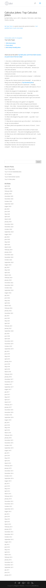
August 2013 (8, 511)
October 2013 (8, 506)
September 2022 (9, 290)
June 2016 (7, 425)
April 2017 (7, 399)
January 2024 (8, 252)
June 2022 (7, 298)
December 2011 (9, 562)
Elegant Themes (19, 586)
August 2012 (8, 542)
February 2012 (8, 557)
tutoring (11, 20)
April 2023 (7, 272)
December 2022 (9, 282)
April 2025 (7, 216)
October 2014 (8, 476)
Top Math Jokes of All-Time (25, 55)
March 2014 (8, 493)
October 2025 (8, 201)
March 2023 (8, 275)
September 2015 (9, 448)
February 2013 (8, 526)
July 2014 (7, 483)
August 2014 (8, 481)
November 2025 (9, 199)
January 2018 (8, 377)
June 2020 (7, 336)
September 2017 (9, 387)
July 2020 (7, 333)
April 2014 (7, 491)
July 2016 (7, 422)
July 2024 (7, 237)
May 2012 (7, 549)
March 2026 (8, 188)
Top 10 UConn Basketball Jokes (13, 172)
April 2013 (7, 521)
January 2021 (8, 328)
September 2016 (9, 417)
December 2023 (9, 254)
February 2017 (8, 404)
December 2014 (9, 471)
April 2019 (7, 359)
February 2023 (8, 277)
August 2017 (8, 389)
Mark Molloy (9, 18)
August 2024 (8, 234)
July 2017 (7, 392)
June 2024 (7, 239)
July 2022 (7, 295)
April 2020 (7, 338)
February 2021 (8, 326)
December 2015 (9, 440)
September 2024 (9, 232)
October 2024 (8, 229)
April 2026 (7, 186)
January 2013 (8, 529)
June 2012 (7, 547)
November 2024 (9, 226)
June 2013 (7, 516)
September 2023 (9, 262)
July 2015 (7, 453)
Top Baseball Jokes (27, 82)
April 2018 (7, 369)
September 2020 (9, 331)
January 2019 (8, 361)
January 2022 (8, 310)
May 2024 (7, 242)
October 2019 (8, 346)
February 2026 (8, 191)
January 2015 (8, 468)
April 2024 (7, 244)
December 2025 (9, 196)
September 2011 (9, 567)
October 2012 (8, 537)
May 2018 (7, 366)
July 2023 (7, 267)
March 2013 (8, 524)
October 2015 (8, 445)
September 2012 (9, 539)
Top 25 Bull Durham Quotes (12, 177)
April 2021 (7, 323)
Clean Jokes (9, 45)
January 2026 (8, 193)
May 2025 (7, 214)
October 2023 (8, 260)
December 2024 (9, 224)
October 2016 (8, 415)
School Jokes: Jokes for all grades (13, 38)
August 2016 (8, 420)
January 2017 (8, 407)
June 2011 (7, 572)
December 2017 (9, 379)
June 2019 (7, 354)
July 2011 (7, 570)
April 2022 (7, 303)
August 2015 (8, 450)
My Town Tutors (9, 26)
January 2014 (8, 499)
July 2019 (7, 351)
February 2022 (8, 308)
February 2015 (8, 465)
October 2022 (8, 288)
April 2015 (7, 460)
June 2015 (7, 455)
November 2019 (9, 343)
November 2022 (9, 285)
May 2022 (7, 300)
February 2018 (8, 374)
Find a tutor (30, 18)
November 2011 (9, 565)
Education (24, 18)
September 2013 (9, 509)
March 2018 (8, 371)
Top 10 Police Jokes (10, 179)
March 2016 (8, 432)
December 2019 (9, 341)
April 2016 (7, 430)
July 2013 (7, 514)
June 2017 (7, 394)
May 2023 (7, 270)
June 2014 (7, 486)
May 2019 (7, 356)
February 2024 (8, 249)
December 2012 (9, 532)
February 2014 (8, 496)
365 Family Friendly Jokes (13, 47)
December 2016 (9, 410)
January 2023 (8, 280)
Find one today (18, 57)
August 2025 (8, 206)
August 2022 (8, 293)
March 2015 (8, 463)
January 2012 (8, 560)
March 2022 (8, 305)
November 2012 (9, 534)
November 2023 (9, 257)
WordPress (35, 586)
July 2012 (7, 544)
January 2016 (8, 438)
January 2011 (8, 575)
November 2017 (9, 382)
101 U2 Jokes (8, 174)
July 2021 (7, 315)
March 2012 (8, 554)
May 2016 (7, 427)
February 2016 (8, 435)
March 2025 (8, 219)
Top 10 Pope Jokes (10, 169)
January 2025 (8, 221)
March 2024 (8, 247)
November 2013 (9, 504)
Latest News (37, 18)
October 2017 (8, 384)
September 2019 (9, 349)
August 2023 (8, 265)
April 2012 (7, 552)
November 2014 (9, 473)
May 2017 (7, 397)
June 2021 (7, 318)
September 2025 (9, 204)
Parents (7, 20)
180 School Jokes (11, 43)
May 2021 (7, 321)
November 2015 (9, 443)
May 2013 (7, 519)
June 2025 (7, 211)
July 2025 (7, 209)
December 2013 (9, 501)
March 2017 (8, 402)
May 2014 (7, 488)
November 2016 (9, 412)
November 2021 (9, 313)
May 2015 (7, 458)
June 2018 (7, 364)
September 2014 (9, 478)
